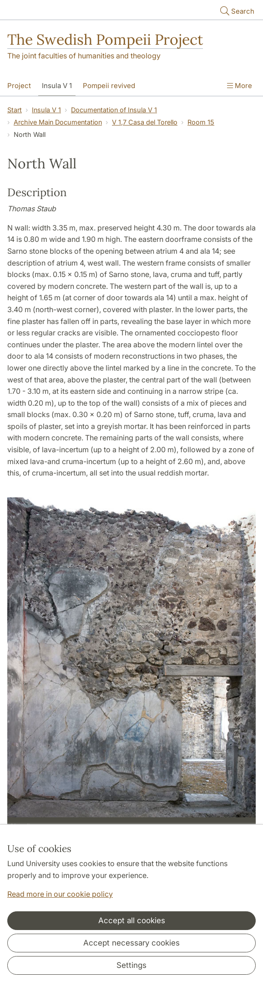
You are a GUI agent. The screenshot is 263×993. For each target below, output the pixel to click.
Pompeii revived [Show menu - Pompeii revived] (109, 85)
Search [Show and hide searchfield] (236, 10)
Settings (131, 965)
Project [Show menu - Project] (19, 85)
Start (14, 110)
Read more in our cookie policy (60, 894)
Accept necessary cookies (131, 942)
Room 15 (200, 122)
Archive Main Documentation (58, 122)
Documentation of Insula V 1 (114, 110)
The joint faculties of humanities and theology (84, 55)
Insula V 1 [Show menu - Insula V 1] (57, 85)
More (239, 85)
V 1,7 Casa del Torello (144, 122)
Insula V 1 (46, 110)
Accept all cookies (131, 920)
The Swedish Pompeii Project (105, 39)
